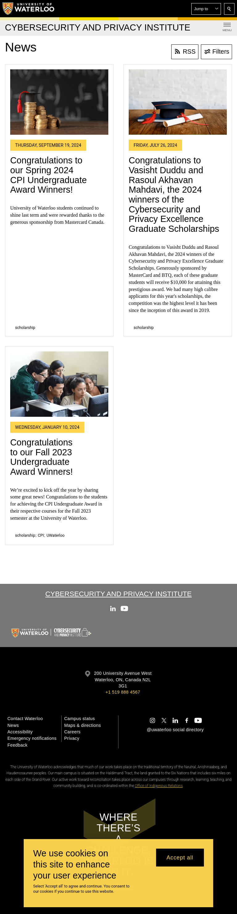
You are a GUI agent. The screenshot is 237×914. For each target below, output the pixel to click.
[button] (206, 8)
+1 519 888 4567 (123, 692)
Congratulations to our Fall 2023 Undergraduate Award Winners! (41, 457)
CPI (41, 535)
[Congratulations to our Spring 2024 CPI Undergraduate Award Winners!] (59, 102)
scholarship (25, 327)
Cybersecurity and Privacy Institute (118, 594)
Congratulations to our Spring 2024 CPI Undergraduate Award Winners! (48, 175)
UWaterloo (56, 535)
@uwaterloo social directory (175, 729)
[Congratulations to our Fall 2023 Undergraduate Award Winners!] (59, 384)
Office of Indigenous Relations (159, 786)
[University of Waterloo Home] (28, 8)
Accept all (179, 858)
